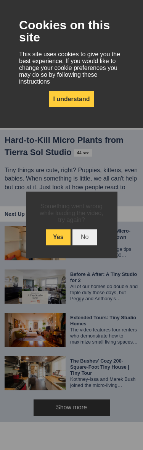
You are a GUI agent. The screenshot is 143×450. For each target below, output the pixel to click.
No (84, 237)
